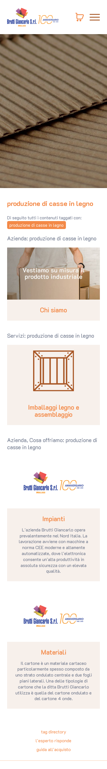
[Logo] (32, 17)
